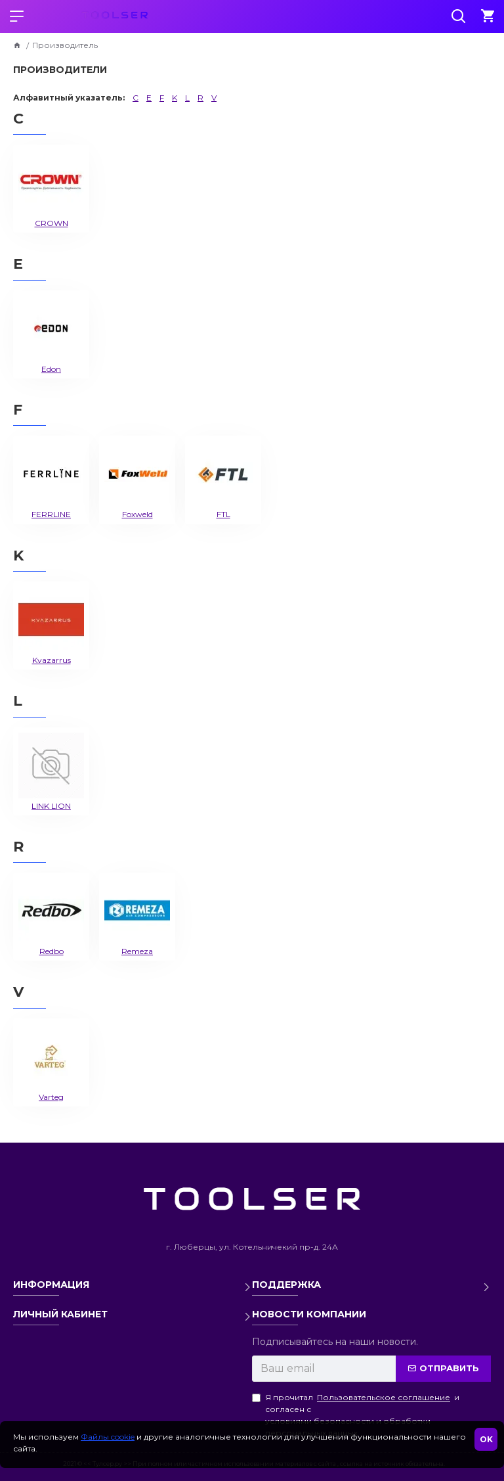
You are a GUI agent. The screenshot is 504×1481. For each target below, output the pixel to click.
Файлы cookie (108, 1437)
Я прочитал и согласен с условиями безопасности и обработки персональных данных (355, 1415)
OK (486, 1439)
